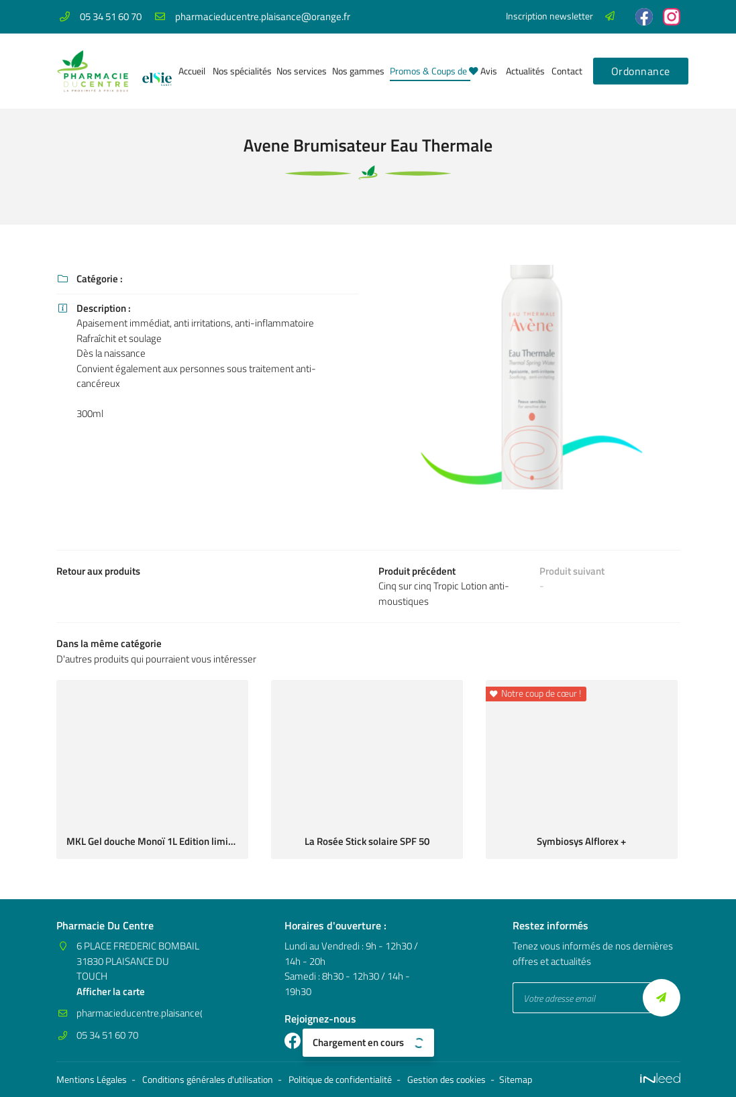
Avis (488, 71)
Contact (565, 71)
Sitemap (515, 1079)
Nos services (299, 71)
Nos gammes (356, 71)
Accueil (190, 71)
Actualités (523, 71)
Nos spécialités (239, 71)
